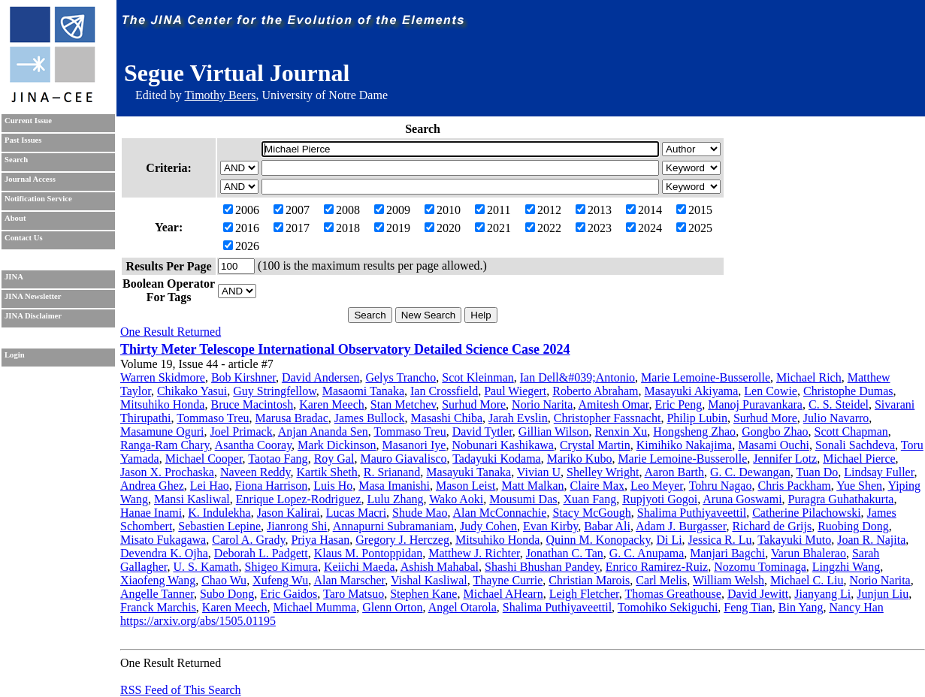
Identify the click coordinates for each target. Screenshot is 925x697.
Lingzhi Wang (846, 566)
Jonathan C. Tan (564, 553)
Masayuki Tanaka (468, 472)
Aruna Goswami (742, 499)
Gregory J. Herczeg (402, 539)
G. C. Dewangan (750, 472)
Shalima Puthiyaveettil (691, 512)
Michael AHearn (503, 593)
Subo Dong (227, 593)
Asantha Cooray (253, 445)
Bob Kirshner (243, 377)
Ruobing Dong (853, 526)
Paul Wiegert (515, 391)
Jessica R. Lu (720, 539)
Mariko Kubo (579, 458)
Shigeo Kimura (281, 566)
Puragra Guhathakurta (841, 499)
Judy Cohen (488, 526)
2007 (292, 210)
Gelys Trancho (400, 377)
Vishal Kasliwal (429, 580)
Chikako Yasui (192, 391)
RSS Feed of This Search (180, 689)
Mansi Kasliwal (192, 499)
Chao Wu (223, 580)
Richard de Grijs (772, 526)
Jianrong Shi (297, 526)
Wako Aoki (456, 499)
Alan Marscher (349, 580)
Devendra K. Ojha (164, 553)
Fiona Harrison (271, 485)
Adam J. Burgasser (681, 526)
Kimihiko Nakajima (684, 445)
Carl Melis (661, 580)
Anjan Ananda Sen (323, 431)
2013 (594, 210)
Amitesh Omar (614, 404)
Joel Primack (241, 431)
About (15, 218)
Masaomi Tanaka (363, 391)
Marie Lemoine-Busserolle (705, 377)
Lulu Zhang (395, 499)
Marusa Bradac (291, 418)
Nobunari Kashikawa (503, 445)
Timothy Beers (219, 95)
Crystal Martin (595, 445)
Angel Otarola (462, 607)
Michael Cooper (204, 458)
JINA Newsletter (33, 296)
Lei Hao (209, 485)
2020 (443, 228)
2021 (493, 228)
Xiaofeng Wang (157, 580)
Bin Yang (801, 607)
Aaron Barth (675, 472)
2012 (543, 210)
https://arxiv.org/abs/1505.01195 (198, 620)
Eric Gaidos (288, 593)
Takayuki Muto (794, 539)
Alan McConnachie (500, 512)
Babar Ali (607, 526)
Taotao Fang (277, 458)
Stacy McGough (591, 512)
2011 (492, 210)
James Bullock (369, 418)
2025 (694, 228)
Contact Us (24, 238)
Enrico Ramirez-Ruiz (657, 566)
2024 (644, 228)
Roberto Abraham (595, 391)
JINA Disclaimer (33, 316)
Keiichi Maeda (359, 566)
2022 (543, 228)
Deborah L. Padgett (261, 553)
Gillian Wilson (553, 431)
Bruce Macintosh (251, 404)
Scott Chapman (851, 431)
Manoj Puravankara (755, 404)
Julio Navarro (836, 418)
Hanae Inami (151, 512)
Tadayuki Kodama (496, 458)
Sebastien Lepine (219, 526)
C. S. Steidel (839, 404)
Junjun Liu (882, 593)
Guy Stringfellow (274, 391)
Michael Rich (809, 377)
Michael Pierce (859, 458)
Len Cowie (770, 391)
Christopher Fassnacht (607, 418)
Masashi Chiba (447, 418)
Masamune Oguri (162, 431)
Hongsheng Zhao (694, 431)
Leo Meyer (656, 485)
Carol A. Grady (248, 539)
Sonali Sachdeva (855, 445)
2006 (241, 210)
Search (16, 159)
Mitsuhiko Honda (162, 404)
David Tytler (482, 431)
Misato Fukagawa (163, 539)
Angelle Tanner (157, 593)
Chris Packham (793, 485)
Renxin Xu (621, 431)
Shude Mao (419, 512)
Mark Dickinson (337, 445)
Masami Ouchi (773, 445)
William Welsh (728, 580)
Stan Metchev (403, 404)
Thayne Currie (508, 580)
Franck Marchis (158, 607)
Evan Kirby (550, 526)
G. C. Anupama (647, 553)
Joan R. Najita (871, 539)
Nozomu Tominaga (760, 566)
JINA (14, 277)
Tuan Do (817, 472)
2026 (241, 246)
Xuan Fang (590, 499)
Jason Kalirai (288, 512)
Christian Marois (589, 580)
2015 (694, 210)
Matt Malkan (532, 485)
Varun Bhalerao (808, 553)
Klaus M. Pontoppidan (368, 553)
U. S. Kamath (205, 566)
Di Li (669, 539)
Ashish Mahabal (440, 566)
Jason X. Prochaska (167, 472)
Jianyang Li (822, 593)
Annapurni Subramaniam (393, 526)
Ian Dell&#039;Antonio (577, 377)
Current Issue (28, 120)
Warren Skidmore (162, 377)
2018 (342, 228)
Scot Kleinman (478, 377)
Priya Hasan (320, 539)
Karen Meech (331, 404)
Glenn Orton (392, 607)
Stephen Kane (423, 593)
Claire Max (597, 485)
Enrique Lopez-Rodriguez (298, 499)
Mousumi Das (523, 499)
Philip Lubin (697, 418)
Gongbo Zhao (775, 431)
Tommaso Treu (213, 418)
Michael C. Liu (806, 580)
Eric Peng (679, 404)
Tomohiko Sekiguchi (668, 607)
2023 (594, 228)
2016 (241, 228)
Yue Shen (859, 485)
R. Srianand (392, 472)
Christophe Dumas (848, 391)
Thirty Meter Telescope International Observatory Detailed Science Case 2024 (345, 349)
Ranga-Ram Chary (164, 445)
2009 (392, 210)
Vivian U (539, 472)
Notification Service (38, 199)
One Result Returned (170, 331)
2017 (292, 228)
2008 (342, 210)
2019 (392, 228)
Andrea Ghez (152, 485)
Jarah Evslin (518, 418)
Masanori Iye (414, 445)
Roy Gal (334, 458)
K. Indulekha (219, 512)
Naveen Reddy (255, 472)
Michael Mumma (314, 607)
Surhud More (474, 404)
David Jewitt (757, 593)
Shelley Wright (603, 472)
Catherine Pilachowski (806, 512)
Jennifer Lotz (785, 458)
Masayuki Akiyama (691, 391)
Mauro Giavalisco (403, 458)
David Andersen (321, 377)
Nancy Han (856, 607)
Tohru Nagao (720, 485)
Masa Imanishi (394, 485)
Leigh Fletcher (584, 593)
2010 (443, 210)
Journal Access (30, 179)
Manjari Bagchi (727, 553)
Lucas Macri (356, 512)
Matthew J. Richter (474, 553)
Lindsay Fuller (879, 472)
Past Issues (23, 140)
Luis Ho (332, 485)
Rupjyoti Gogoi (659, 499)
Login (15, 355)
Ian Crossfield (444, 391)
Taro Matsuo (353, 593)
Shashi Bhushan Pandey (542, 566)
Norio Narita (542, 404)
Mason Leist (466, 485)
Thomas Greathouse (672, 593)
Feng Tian (748, 607)
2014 (644, 210)
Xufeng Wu (280, 580)
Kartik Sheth (326, 472)
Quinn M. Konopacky (598, 539)
